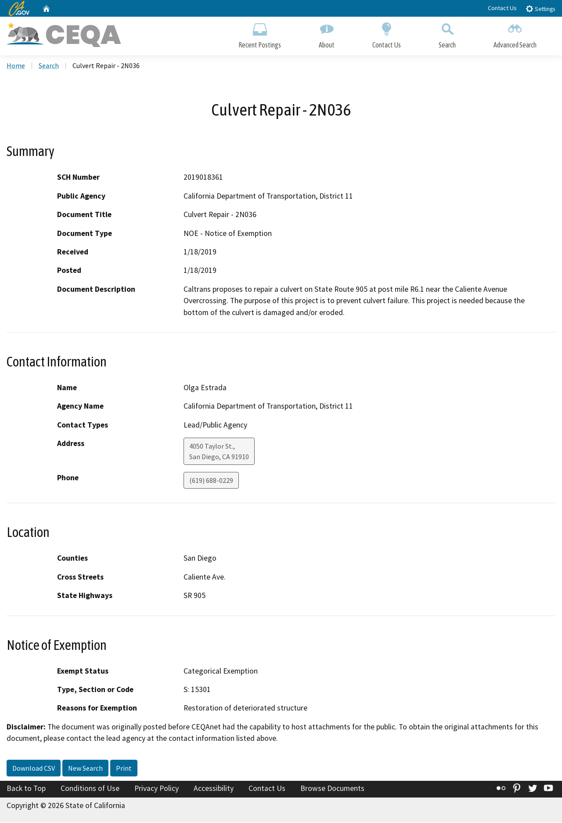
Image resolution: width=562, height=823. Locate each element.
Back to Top (26, 789)
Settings (540, 8)
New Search (85, 769)
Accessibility (214, 789)
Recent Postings (260, 34)
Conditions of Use (90, 789)
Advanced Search (515, 34)
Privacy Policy (156, 789)
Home (16, 66)
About (326, 34)
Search (447, 34)
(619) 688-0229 (211, 481)
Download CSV (33, 769)
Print (124, 769)
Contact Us (502, 8)
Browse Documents (332, 789)
